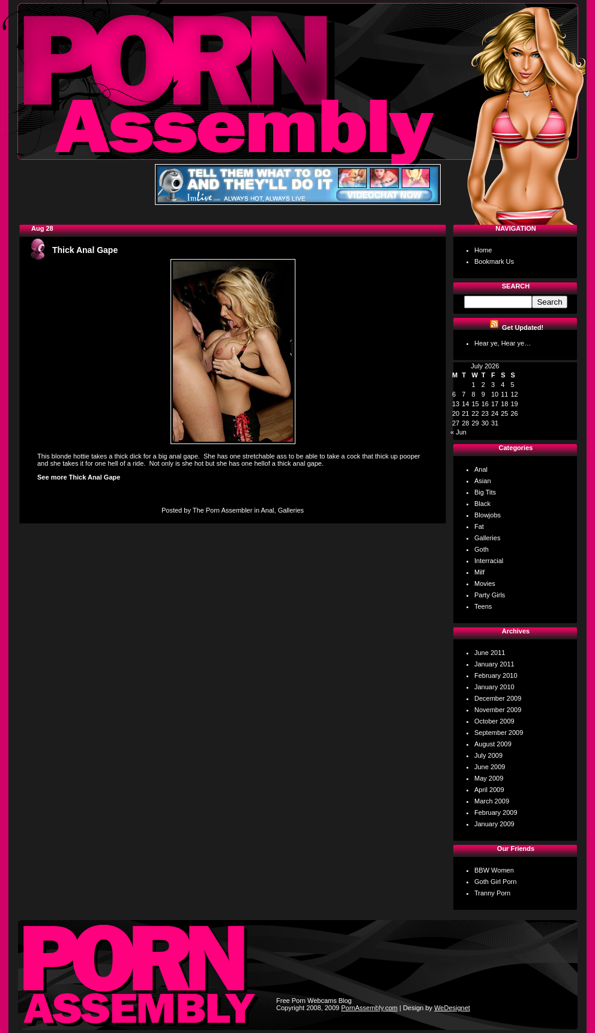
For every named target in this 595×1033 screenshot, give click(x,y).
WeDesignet (452, 1007)
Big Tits (485, 492)
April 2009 (489, 789)
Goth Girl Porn (495, 881)
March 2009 (491, 801)
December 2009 (497, 698)
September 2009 (498, 732)
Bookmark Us (494, 261)
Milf (479, 572)
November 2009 (497, 709)
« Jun (458, 432)
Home (483, 250)
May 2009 (488, 778)
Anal (267, 510)
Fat (479, 526)
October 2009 (494, 721)
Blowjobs (487, 515)
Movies (484, 583)
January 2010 (494, 686)
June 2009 (489, 766)
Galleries (291, 510)
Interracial (488, 560)
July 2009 (488, 755)
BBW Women (494, 870)
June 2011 (489, 652)
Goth (481, 549)
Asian (482, 480)
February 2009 (496, 812)
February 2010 (496, 675)
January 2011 (494, 664)
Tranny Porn (492, 893)
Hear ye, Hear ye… (502, 343)
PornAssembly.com (369, 1007)
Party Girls (489, 595)
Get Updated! (522, 327)
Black (482, 503)
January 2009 (494, 823)
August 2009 (493, 744)
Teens (483, 606)
